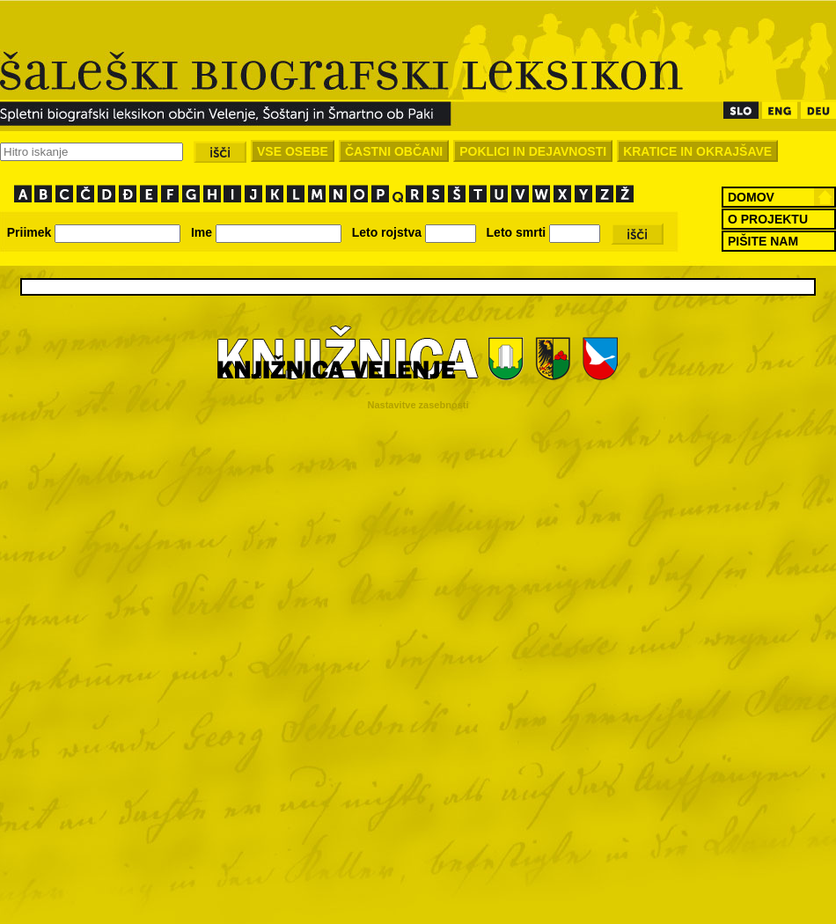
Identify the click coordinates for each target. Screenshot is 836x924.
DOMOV (751, 197)
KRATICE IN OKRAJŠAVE (697, 151)
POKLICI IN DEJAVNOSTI (532, 151)
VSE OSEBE (292, 151)
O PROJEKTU (768, 219)
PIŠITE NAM (763, 241)
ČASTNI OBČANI (394, 151)
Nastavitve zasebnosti (418, 405)
